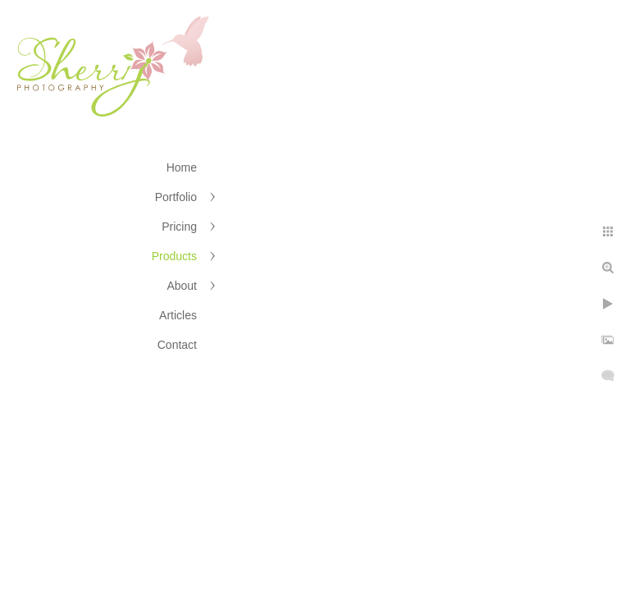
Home (182, 167)
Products (174, 256)
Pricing (179, 226)
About (182, 285)
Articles (178, 315)
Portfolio (176, 197)
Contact (177, 344)
